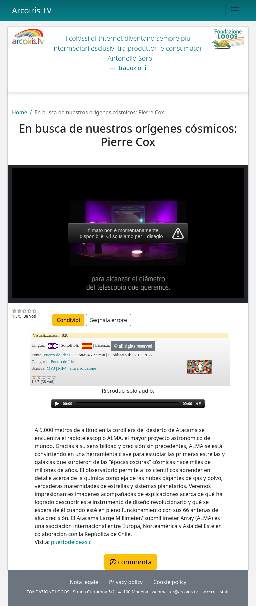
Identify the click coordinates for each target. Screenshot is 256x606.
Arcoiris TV (32, 10)
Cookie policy (169, 582)
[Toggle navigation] (234, 10)
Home (19, 112)
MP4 (62, 368)
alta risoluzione (82, 368)
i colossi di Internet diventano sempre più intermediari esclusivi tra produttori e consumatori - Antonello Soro (128, 48)
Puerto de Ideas (57, 354)
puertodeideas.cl (72, 542)
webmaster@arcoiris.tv (175, 592)
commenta (131, 561)
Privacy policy (126, 582)
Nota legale (84, 582)
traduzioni (131, 68)
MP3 (51, 368)
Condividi (68, 320)
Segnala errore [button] (108, 320)
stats (225, 592)
